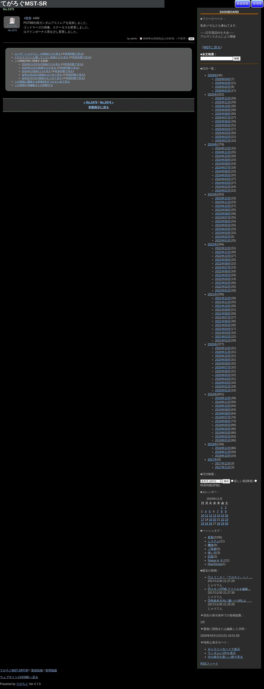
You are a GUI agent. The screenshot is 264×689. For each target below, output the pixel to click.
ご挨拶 (212, 548)
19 (210, 519)
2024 (212, 144)
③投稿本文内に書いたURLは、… (230, 600)
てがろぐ (22, 684)
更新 (211, 537)
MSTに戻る (212, 47)
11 (206, 515)
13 (214, 515)
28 (218, 523)
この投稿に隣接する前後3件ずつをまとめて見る (42, 81)
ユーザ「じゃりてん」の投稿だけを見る (37, 53)
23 (226, 519)
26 (210, 523)
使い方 (212, 552)
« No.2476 (91, 102)
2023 (212, 194)
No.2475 (12, 30)
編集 (191, 39)
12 (210, 515)
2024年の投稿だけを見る (36, 71)
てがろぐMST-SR (25, 3)
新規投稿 (242, 3)
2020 (212, 344)
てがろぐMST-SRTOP (14, 670)
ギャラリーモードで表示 (224, 649)
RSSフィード (209, 663)
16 (226, 515)
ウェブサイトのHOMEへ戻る (19, 677)
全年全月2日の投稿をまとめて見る (42, 78)
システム (213, 541)
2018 (212, 444)
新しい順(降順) (242, 481)
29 (222, 523)
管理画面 (51, 670)
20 (214, 519)
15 (222, 515)
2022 (212, 244)
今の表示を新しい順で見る (225, 656)
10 (202, 515)
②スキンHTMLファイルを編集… (229, 589)
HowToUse (215, 564)
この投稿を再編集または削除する (33, 85)
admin (134, 38)
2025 (212, 94)
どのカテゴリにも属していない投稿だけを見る (41, 57)
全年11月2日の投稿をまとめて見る (42, 74)
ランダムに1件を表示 (222, 653)
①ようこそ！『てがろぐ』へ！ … (230, 577)
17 (202, 519)
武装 (211, 556)
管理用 (257, 3)
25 (206, 523)
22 (222, 519)
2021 (212, 294)
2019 (212, 394)
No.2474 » (107, 102)
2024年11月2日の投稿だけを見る (41, 64)
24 (202, 523)
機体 (211, 545)
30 (226, 523)
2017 (212, 459)
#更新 (28, 18)
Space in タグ (217, 560)
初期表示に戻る (98, 107)
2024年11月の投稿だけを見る (39, 67)
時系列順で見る (74, 53)
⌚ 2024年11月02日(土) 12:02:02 (157, 38)
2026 (212, 75)
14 (218, 515)
